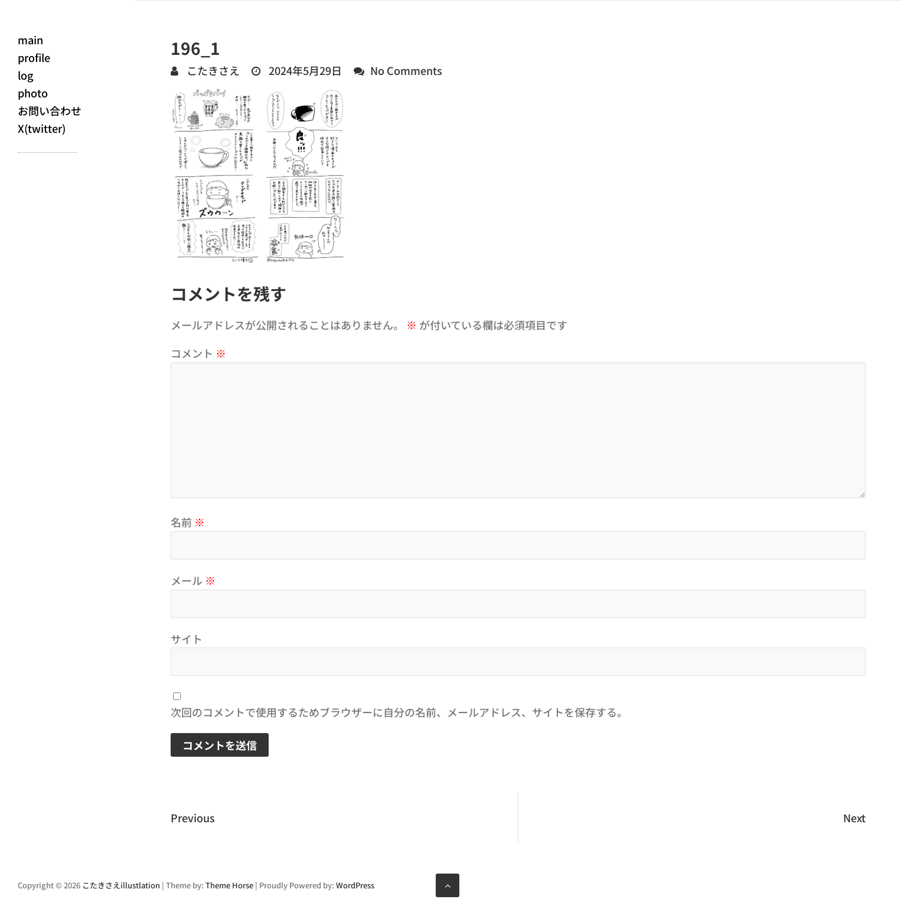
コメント (198, 353)
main (30, 39)
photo (33, 92)
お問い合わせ (49, 110)
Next (854, 817)
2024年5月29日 (304, 70)
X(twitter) (42, 128)
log (25, 75)
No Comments (406, 70)
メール (193, 580)
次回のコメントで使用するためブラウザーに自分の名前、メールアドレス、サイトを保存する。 (399, 712)
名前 (188, 521)
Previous (193, 817)
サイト (187, 638)
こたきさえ (212, 70)
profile (34, 57)
